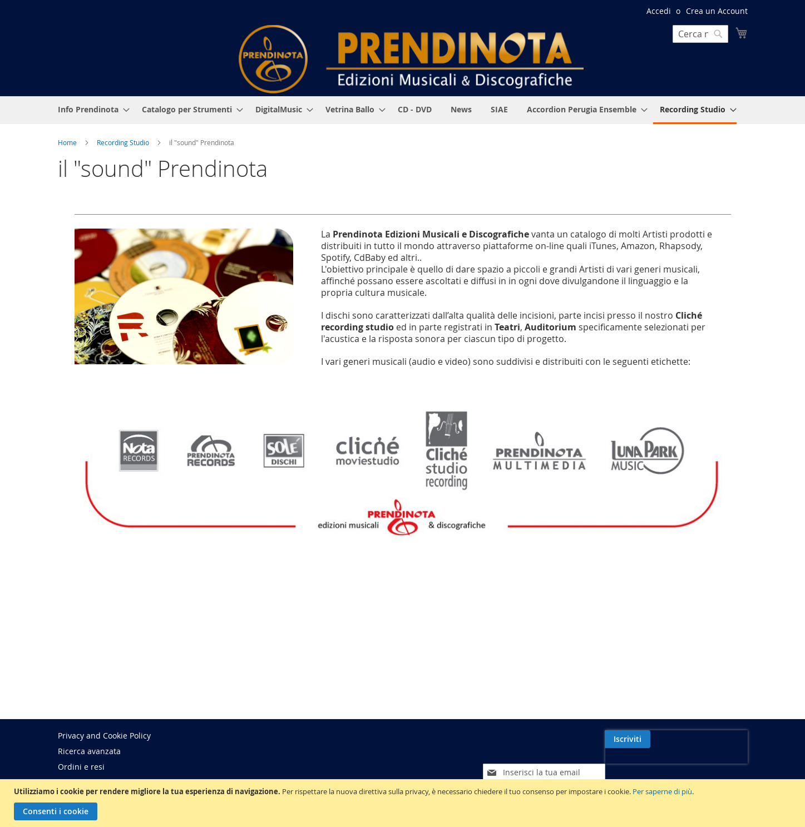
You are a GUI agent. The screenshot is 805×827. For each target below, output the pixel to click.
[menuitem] (90, 109)
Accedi (658, 11)
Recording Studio (124, 142)
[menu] (403, 110)
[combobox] (700, 34)
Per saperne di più (662, 791)
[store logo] (411, 59)
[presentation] (651, 764)
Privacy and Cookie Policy (104, 735)
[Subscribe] (725, 739)
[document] (404, 803)
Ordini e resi (81, 766)
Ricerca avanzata (89, 751)
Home (68, 142)
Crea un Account (717, 11)
